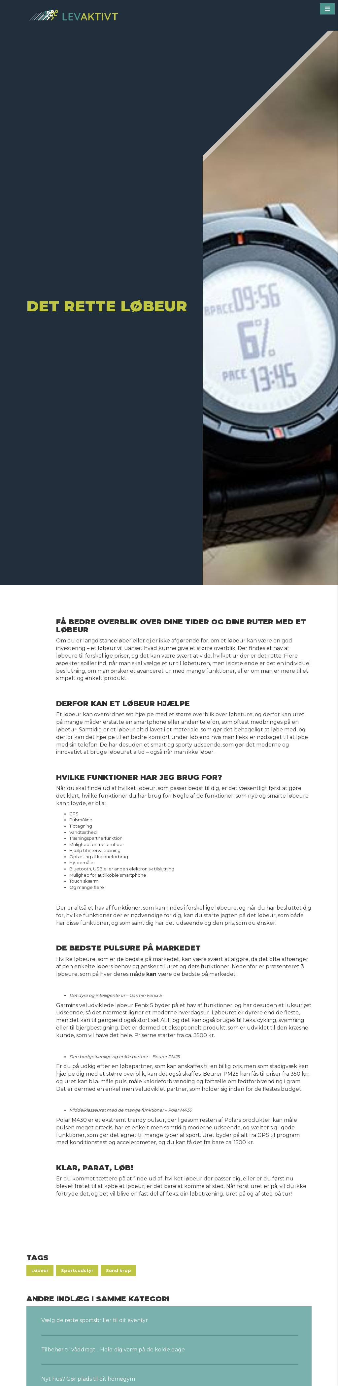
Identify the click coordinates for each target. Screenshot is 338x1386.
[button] (327, 8)
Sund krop (118, 1270)
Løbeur (40, 1270)
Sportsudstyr (77, 1270)
